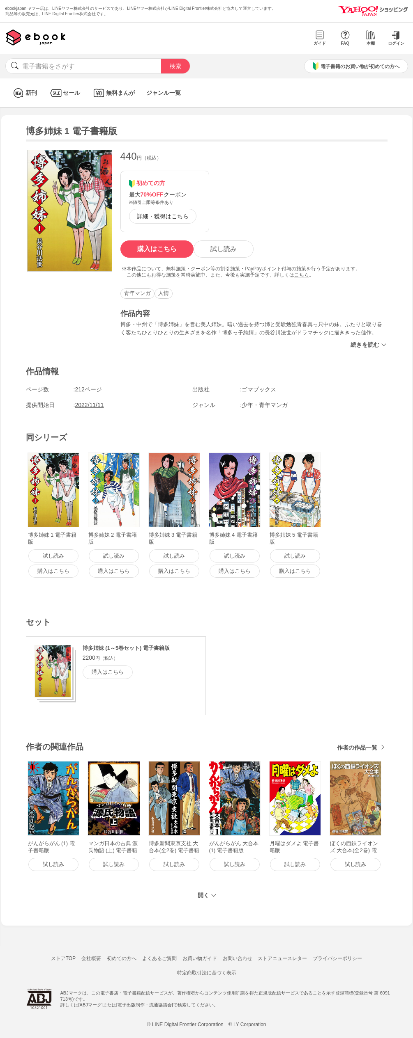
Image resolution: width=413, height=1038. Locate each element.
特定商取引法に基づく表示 (206, 973)
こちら (301, 275)
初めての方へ (121, 958)
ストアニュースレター (282, 958)
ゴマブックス (259, 389)
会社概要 (91, 958)
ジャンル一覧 (163, 92)
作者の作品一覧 (357, 747)
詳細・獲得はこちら (163, 216)
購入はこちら (157, 248)
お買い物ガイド (199, 958)
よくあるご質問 (159, 958)
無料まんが (113, 93)
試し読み (223, 248)
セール (64, 93)
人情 (163, 293)
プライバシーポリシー (337, 958)
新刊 (24, 93)
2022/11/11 (89, 405)
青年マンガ (137, 293)
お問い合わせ (237, 958)
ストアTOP (63, 958)
